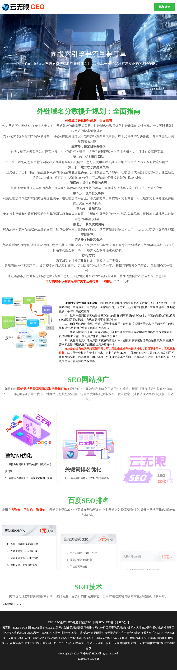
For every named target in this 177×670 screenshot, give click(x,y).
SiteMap (47, 627)
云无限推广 (98, 632)
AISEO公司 (55, 643)
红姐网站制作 (61, 627)
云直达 (6, 627)
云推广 (20, 637)
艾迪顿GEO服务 (79, 637)
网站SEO (98, 622)
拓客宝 (122, 632)
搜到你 (65, 632)
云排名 (90, 627)
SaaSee (26, 632)
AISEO (148, 637)
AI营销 (166, 632)
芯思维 (74, 627)
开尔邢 (151, 627)
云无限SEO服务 (101, 643)
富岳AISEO (155, 632)
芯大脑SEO (140, 627)
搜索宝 (7, 632)
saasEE (15, 627)
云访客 (86, 632)
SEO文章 (37, 627)
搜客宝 (170, 627)
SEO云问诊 (96, 637)
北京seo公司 (48, 637)
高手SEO (23, 643)
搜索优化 (16, 632)
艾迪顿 (12, 637)
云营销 (131, 632)
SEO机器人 (62, 637)
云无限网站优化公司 (123, 643)
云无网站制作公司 (147, 643)
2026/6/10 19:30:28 (88, 658)
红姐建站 (163, 643)
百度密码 (111, 627)
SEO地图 (25, 627)
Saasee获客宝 (10, 643)
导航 (172, 643)
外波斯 (129, 627)
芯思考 (34, 632)
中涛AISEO (45, 632)
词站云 (37, 637)
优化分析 (160, 627)
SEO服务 (73, 622)
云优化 (131, 637)
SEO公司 (123, 622)
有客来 (123, 637)
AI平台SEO (68, 643)
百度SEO (85, 622)
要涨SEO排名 (111, 637)
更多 (88, 648)
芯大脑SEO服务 (38, 643)
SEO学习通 (75, 632)
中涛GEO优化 (83, 643)
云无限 (82, 627)
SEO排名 (111, 622)
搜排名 (56, 632)
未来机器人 (142, 632)
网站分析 (100, 627)
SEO (50, 622)
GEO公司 (157, 637)
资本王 (140, 637)
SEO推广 (60, 622)
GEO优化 (168, 637)
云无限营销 (111, 632)
